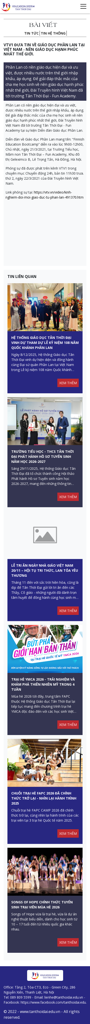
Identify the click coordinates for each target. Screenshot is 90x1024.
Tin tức (31, 33)
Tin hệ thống (53, 33)
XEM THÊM (68, 383)
